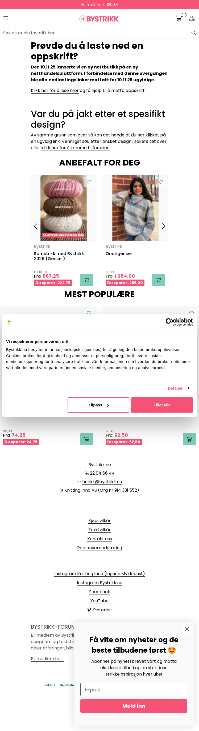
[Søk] (97, 33)
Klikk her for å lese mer (55, 90)
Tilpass (99, 405)
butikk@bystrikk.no (102, 482)
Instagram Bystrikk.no (99, 583)
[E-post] (133, 689)
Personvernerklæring (99, 548)
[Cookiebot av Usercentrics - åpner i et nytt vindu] (169, 322)
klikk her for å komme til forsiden (75, 148)
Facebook (99, 592)
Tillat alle (162, 405)
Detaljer (175, 388)
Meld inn (133, 706)
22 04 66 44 (102, 473)
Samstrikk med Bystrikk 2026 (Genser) (59, 256)
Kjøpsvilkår (99, 521)
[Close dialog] (187, 629)
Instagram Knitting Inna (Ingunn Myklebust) (99, 574)
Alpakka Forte (18, 413)
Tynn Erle (115, 413)
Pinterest (99, 610)
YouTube (99, 601)
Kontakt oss (99, 539)
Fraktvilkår (99, 530)
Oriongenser (119, 254)
